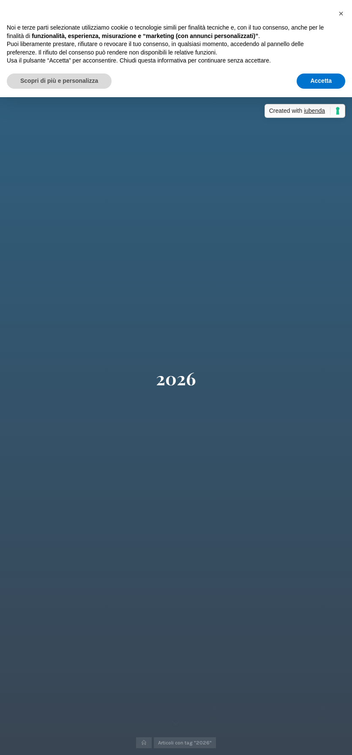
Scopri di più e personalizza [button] (59, 80)
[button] (341, 13)
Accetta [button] (321, 80)
